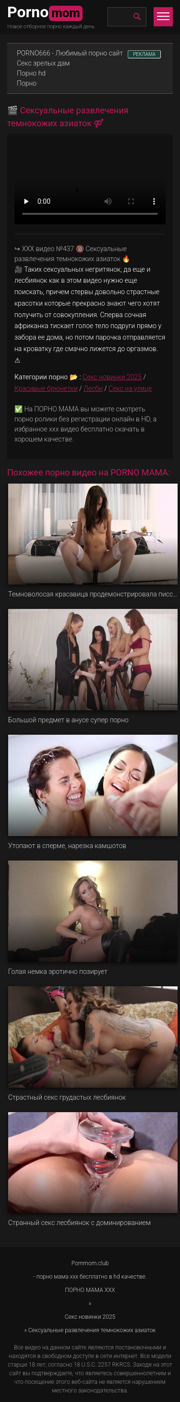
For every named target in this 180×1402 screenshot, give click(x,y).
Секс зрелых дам (43, 63)
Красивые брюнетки (46, 388)
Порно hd (31, 73)
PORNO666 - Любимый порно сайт (70, 53)
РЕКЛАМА (144, 54)
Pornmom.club (90, 1263)
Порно (26, 83)
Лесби (93, 388)
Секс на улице (130, 388)
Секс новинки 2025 (112, 377)
